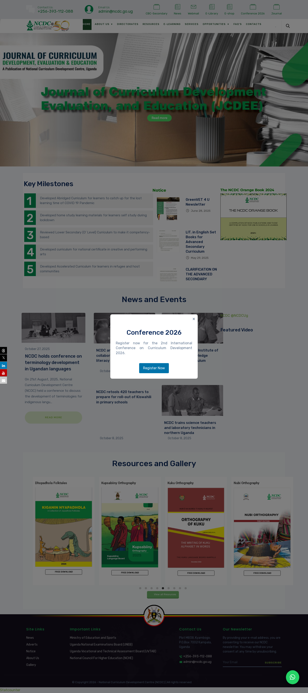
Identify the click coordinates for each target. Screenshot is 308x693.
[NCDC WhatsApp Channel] (292, 677)
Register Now (154, 368)
